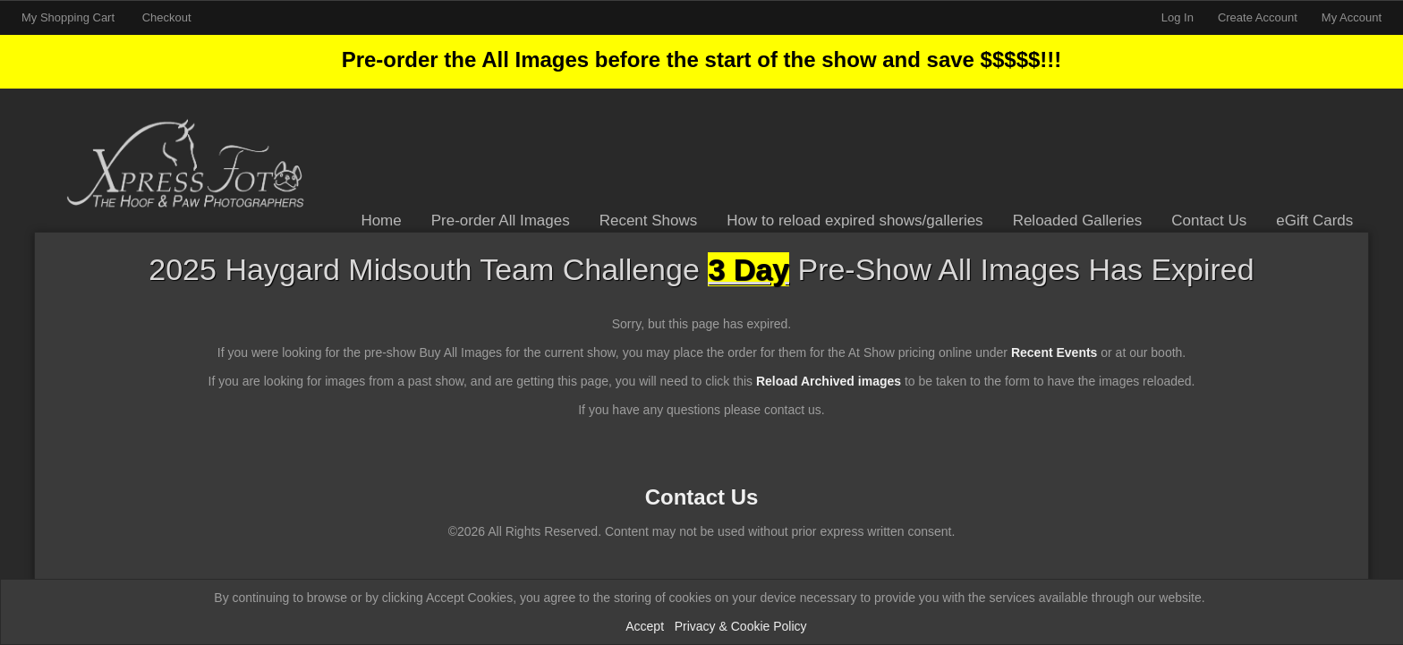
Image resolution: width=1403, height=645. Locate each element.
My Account (1352, 17)
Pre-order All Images (500, 220)
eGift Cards (1314, 220)
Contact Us (1208, 220)
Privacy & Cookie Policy (741, 626)
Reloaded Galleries (1078, 220)
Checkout (166, 17)
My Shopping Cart (69, 17)
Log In (1177, 17)
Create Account (1257, 17)
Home (381, 220)
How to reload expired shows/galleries (854, 220)
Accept (644, 626)
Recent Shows (648, 220)
